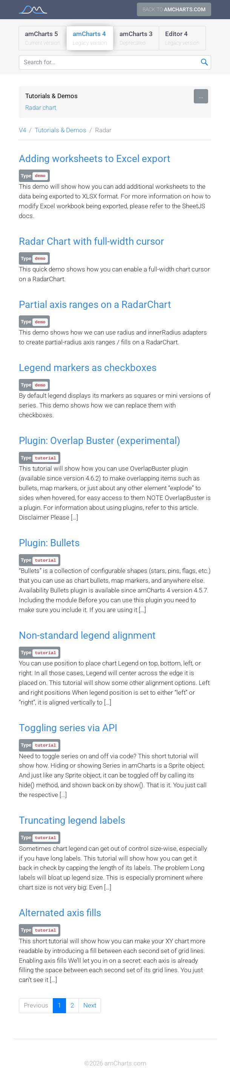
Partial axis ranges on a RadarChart (95, 304)
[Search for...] (115, 62)
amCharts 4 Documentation (33, 10)
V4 (22, 130)
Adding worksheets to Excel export (94, 158)
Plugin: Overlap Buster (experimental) (99, 440)
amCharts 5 (42, 38)
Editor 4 (182, 38)
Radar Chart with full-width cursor (91, 241)
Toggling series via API (68, 727)
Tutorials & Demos (51, 96)
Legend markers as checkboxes (87, 367)
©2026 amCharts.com (115, 1063)
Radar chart (40, 108)
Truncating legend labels (72, 820)
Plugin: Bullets (49, 543)
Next (89, 1005)
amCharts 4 (90, 38)
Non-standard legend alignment (87, 635)
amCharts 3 (136, 38)
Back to (174, 9)
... (201, 96)
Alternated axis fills (60, 912)
